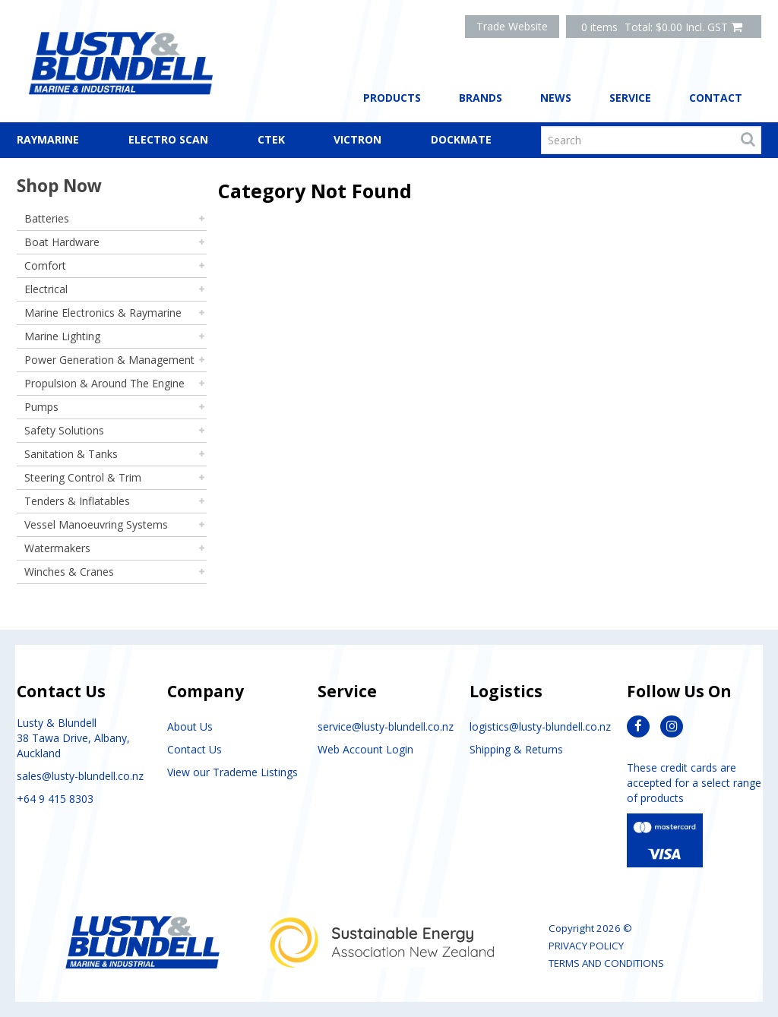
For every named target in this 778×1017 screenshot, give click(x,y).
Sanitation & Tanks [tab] (71, 454)
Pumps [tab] (41, 407)
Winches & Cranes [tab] (69, 571)
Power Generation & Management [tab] (109, 359)
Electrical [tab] (46, 289)
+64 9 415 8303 (55, 798)
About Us (190, 726)
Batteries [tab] (46, 218)
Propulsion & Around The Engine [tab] (104, 383)
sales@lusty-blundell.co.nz (80, 776)
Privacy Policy (586, 945)
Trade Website (512, 26)
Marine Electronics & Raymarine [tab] (103, 312)
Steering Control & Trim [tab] (82, 477)
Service (630, 97)
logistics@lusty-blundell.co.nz (540, 726)
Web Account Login (365, 749)
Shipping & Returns (516, 749)
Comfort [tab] (45, 265)
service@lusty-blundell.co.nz (386, 726)
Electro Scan (168, 139)
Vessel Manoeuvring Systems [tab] (96, 524)
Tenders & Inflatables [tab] (77, 501)
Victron (357, 139)
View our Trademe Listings (232, 772)
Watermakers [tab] (57, 548)
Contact (715, 97)
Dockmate (461, 139)
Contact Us (194, 749)
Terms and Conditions (606, 963)
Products (392, 97)
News (555, 97)
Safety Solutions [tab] (64, 430)
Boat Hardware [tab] (62, 242)
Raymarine (48, 139)
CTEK (271, 139)
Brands (480, 97)
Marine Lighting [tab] (62, 336)
